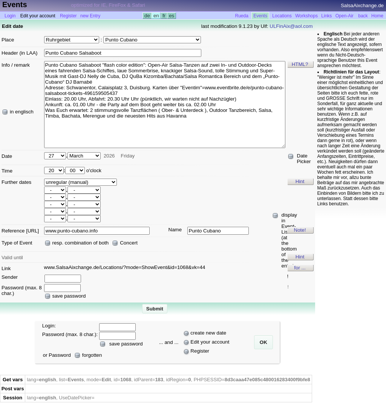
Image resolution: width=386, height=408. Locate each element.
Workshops (306, 15)
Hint (300, 181)
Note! (300, 230)
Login (10, 15)
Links (326, 15)
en (156, 15)
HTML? (300, 64)
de (147, 15)
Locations (281, 15)
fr (164, 15)
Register (68, 15)
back (363, 15)
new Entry (90, 15)
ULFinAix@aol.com (291, 26)
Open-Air (344, 15)
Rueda (241, 15)
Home (377, 15)
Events (260, 15)
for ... (299, 267)
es (171, 15)
